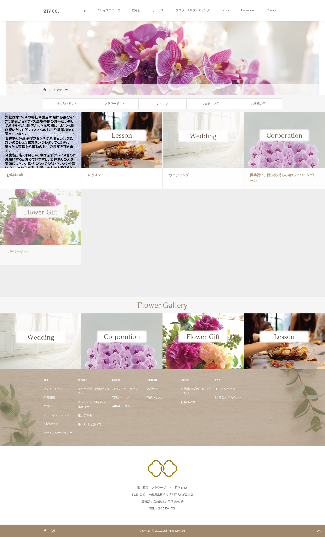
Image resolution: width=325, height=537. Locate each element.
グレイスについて (108, 10)
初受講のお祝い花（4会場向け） (196, 391)
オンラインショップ (56, 415)
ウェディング (210, 103)
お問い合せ (50, 423)
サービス (158, 10)
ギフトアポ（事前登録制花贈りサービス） (94, 404)
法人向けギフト (67, 103)
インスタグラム (225, 388)
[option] (40, 341)
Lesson (225, 10)
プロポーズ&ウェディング (193, 10)
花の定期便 (85, 415)
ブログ (47, 406)
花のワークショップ (125, 388)
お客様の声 (258, 103)
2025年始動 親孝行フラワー (94, 391)
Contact (271, 10)
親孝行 (136, 10)
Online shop (248, 10)
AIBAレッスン (121, 406)
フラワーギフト (114, 103)
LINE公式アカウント (228, 397)
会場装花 (152, 388)
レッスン (162, 103)
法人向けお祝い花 (89, 424)
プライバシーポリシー (57, 432)
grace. (51, 10)
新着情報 (49, 397)
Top (83, 10)
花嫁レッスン (120, 397)
